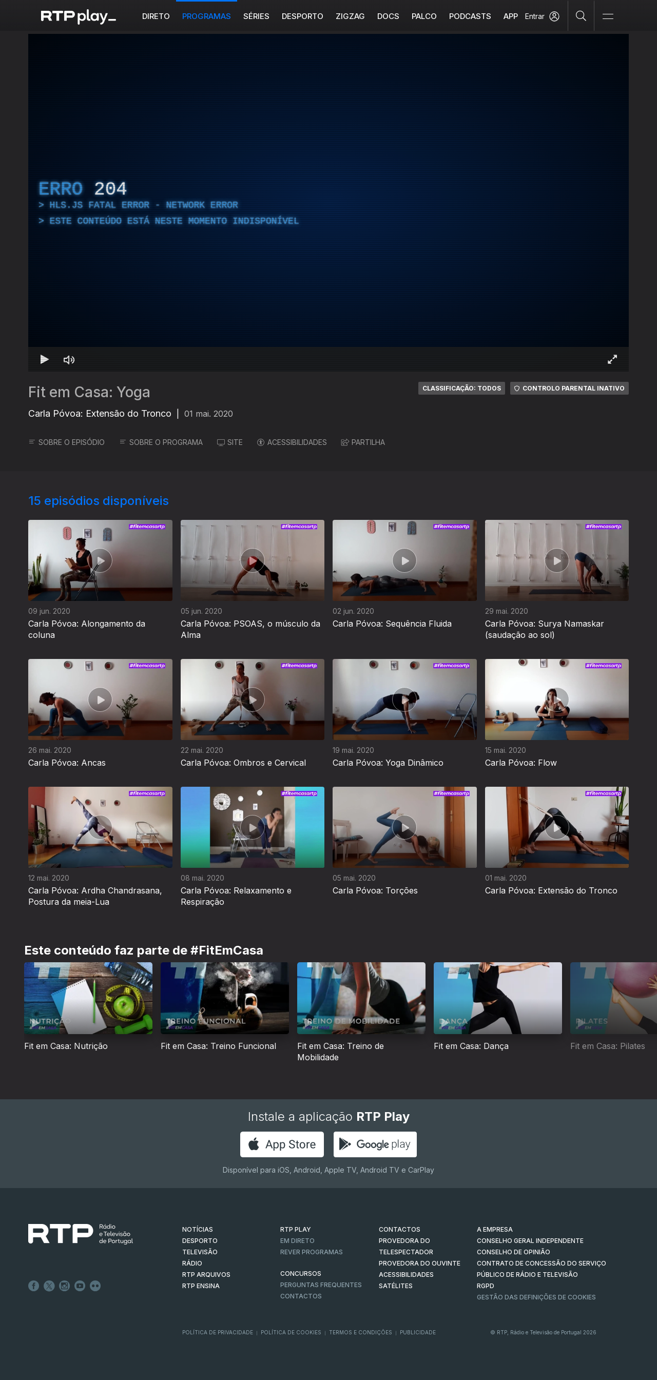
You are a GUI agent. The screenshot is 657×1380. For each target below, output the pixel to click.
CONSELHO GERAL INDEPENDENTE (530, 1241)
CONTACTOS (399, 1229)
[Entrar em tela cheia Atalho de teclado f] (612, 359)
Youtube (80, 1286)
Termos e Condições (360, 1332)
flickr (95, 1286)
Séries (256, 16)
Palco (424, 16)
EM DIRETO (297, 1241)
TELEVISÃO (200, 1252)
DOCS (388, 16)
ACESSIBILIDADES (292, 442)
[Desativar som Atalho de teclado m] (69, 359)
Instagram (64, 1286)
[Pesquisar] (581, 15)
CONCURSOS (300, 1273)
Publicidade (418, 1332)
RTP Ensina (201, 1286)
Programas (206, 16)
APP (511, 16)
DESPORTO (200, 1241)
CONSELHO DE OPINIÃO (513, 1252)
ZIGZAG (350, 16)
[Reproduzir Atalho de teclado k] (44, 359)
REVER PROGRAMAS (311, 1252)
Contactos (301, 1296)
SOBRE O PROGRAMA (161, 442)
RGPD (485, 1286)
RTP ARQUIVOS (206, 1274)
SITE (230, 442)
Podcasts (470, 16)
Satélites (396, 1286)
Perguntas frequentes (321, 1285)
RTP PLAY (295, 1229)
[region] (328, 203)
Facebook (34, 1286)
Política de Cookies (291, 1332)
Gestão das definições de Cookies (536, 1297)
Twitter (49, 1286)
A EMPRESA (495, 1229)
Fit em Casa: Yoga (89, 392)
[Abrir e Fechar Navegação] (607, 16)
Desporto (302, 16)
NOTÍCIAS (197, 1229)
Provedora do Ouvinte (419, 1263)
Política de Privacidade (217, 1332)
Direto (156, 16)
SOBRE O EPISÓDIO (66, 442)
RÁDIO (192, 1263)
